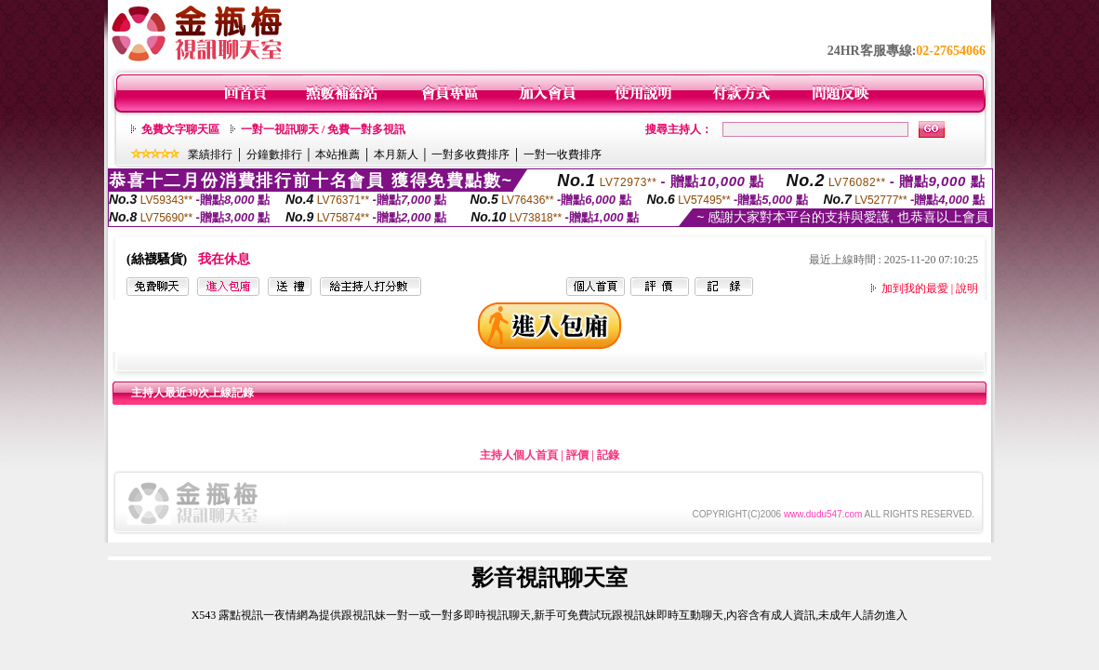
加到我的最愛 (914, 288)
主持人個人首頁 (519, 455)
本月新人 (396, 154)
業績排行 (210, 154)
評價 (577, 455)
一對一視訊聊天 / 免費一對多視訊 (323, 129)
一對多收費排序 (470, 154)
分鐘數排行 (274, 154)
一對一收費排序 (562, 154)
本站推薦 (337, 154)
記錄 (608, 455)
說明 (967, 288)
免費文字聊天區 (180, 129)
